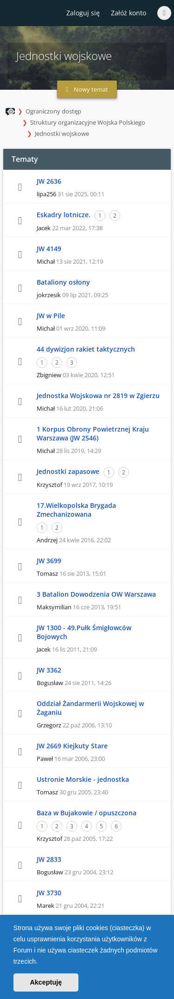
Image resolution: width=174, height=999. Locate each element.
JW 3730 (49, 892)
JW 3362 (49, 670)
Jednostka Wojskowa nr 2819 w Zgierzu (98, 395)
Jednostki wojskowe (62, 133)
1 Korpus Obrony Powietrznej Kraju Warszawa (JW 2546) (93, 433)
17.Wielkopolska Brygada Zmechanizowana (76, 510)
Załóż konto (128, 12)
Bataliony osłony (63, 282)
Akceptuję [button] (46, 982)
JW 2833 (49, 859)
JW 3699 (49, 560)
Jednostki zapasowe (68, 471)
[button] (40, 962)
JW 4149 (49, 248)
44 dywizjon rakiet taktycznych (86, 349)
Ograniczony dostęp (53, 111)
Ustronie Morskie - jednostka (83, 779)
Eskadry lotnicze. (63, 214)
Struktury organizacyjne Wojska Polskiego (87, 122)
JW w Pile (51, 315)
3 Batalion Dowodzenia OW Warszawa (96, 594)
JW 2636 (49, 181)
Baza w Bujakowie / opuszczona (86, 812)
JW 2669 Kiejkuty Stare (72, 745)
